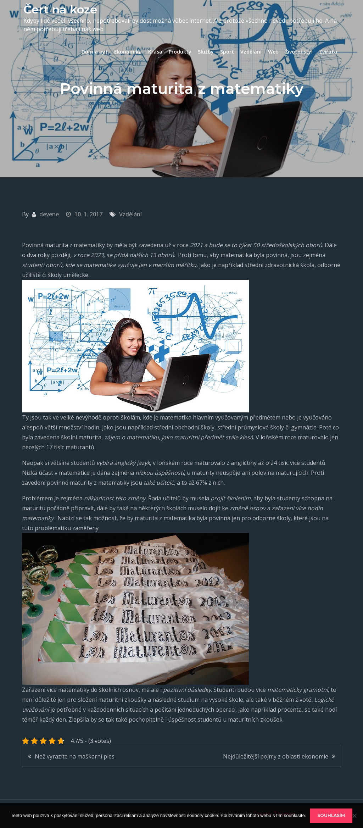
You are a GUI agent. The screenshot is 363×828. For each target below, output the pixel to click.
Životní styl (299, 51)
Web (273, 51)
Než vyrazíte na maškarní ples (75, 756)
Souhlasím (331, 815)
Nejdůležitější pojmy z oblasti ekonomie (275, 756)
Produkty (180, 51)
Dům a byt (95, 51)
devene (49, 214)
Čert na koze (60, 9)
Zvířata (328, 51)
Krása (155, 51)
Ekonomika (128, 51)
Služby (206, 51)
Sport (227, 51)
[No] (354, 815)
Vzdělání (251, 51)
